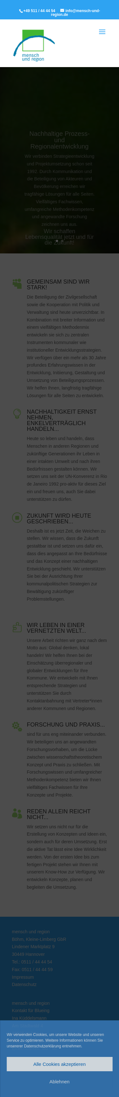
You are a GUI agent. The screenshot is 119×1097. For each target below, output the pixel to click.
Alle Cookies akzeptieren (59, 1064)
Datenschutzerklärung (42, 1046)
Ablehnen (59, 1081)
